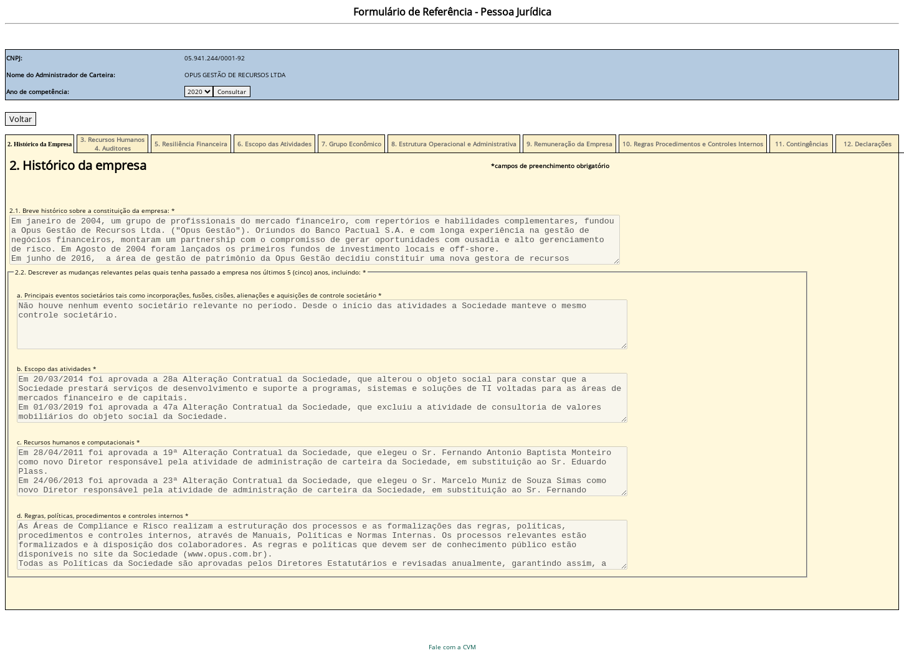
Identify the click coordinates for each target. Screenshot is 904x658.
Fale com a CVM (452, 646)
